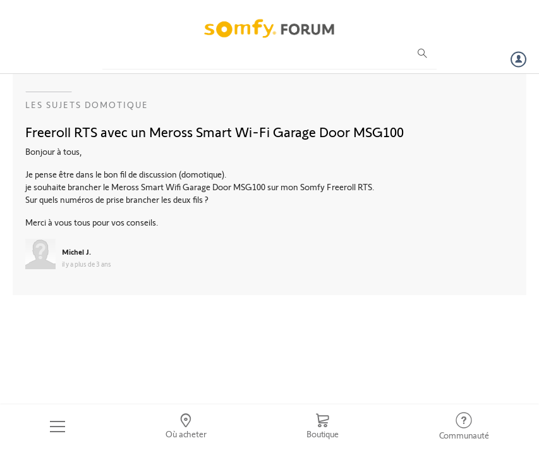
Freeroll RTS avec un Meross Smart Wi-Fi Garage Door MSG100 (214, 131)
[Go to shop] (323, 426)
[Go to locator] (186, 426)
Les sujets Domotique (86, 104)
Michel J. (76, 251)
